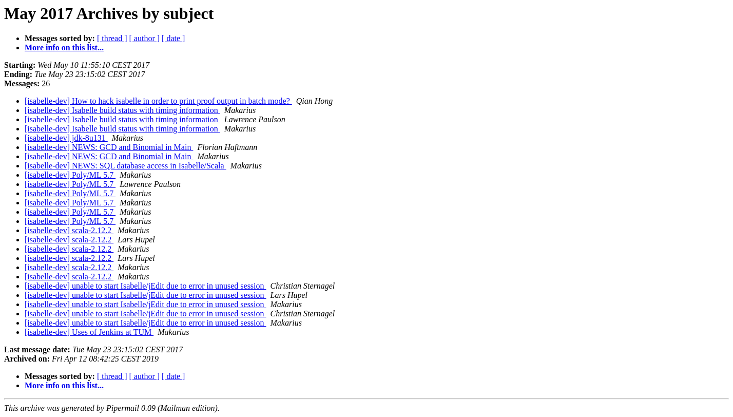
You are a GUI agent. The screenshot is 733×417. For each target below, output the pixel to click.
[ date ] (173, 38)
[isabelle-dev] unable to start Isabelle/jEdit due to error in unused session (145, 285)
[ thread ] (112, 38)
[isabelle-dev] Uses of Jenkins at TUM (89, 332)
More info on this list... (64, 47)
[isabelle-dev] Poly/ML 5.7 (70, 174)
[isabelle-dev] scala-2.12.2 (69, 230)
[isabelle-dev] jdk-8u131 (66, 138)
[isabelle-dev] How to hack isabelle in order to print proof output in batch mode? (158, 101)
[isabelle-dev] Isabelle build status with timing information (122, 110)
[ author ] (144, 38)
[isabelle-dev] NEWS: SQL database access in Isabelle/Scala (125, 165)
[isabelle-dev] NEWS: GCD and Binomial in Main (109, 147)
